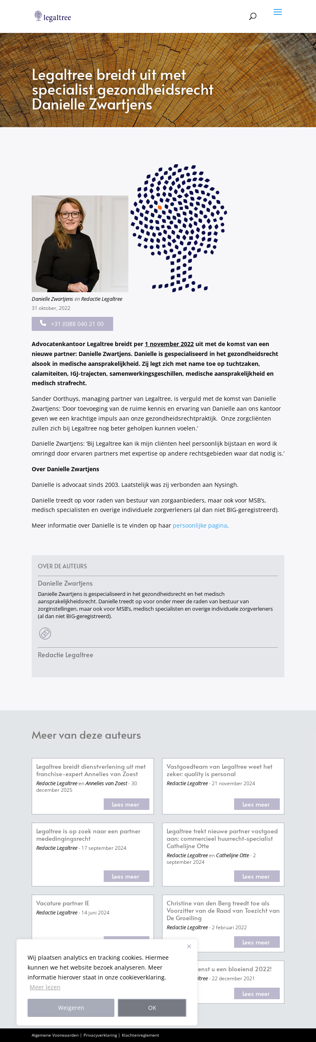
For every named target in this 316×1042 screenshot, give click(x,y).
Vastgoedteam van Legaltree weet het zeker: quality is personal (219, 770)
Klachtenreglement (140, 1035)
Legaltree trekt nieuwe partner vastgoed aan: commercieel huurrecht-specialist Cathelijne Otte (222, 838)
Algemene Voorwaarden (55, 1035)
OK (152, 1008)
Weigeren (71, 1008)
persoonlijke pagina (200, 525)
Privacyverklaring (100, 1035)
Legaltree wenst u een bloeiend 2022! (219, 969)
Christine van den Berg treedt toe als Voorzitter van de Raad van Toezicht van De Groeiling (223, 910)
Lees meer (125, 804)
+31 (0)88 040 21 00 (72, 324)
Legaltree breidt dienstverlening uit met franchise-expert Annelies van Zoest (91, 770)
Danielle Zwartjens (52, 298)
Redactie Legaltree (101, 298)
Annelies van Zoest (106, 783)
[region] (107, 982)
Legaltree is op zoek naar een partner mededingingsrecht (88, 834)
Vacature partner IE (62, 903)
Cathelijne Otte (232, 855)
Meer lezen (45, 987)
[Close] (189, 946)
